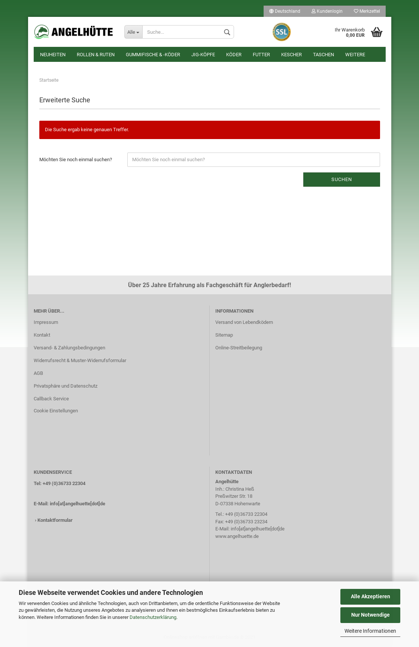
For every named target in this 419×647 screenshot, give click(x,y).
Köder (234, 54)
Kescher (291, 54)
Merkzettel (367, 11)
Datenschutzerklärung (153, 617)
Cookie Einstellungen (56, 410)
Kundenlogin (327, 11)
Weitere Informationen (370, 631)
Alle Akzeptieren (370, 596)
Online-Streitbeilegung (238, 347)
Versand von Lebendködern (244, 322)
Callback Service (51, 398)
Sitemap (224, 335)
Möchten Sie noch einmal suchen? (75, 159)
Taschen (323, 54)
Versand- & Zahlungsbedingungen (69, 347)
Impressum (46, 322)
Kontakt (42, 335)
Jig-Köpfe (203, 54)
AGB (38, 373)
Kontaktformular (55, 520)
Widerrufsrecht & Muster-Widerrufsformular (80, 360)
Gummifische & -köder (153, 54)
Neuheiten (53, 54)
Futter (261, 54)
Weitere (355, 54)
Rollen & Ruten (96, 54)
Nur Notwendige (370, 615)
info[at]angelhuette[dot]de (77, 503)
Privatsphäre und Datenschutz (65, 386)
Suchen (341, 179)
